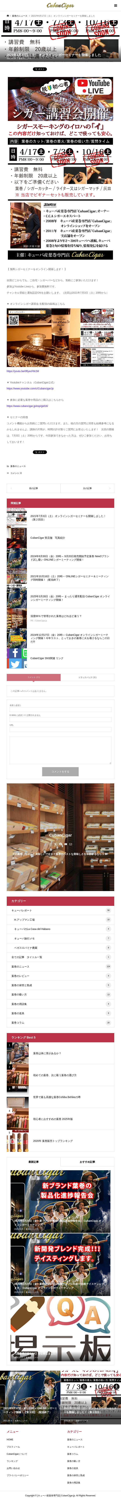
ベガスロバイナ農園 (62, 948)
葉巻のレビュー (61, 976)
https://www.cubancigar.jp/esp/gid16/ (27, 406)
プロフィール (13, 1447)
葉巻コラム (61, 1023)
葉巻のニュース (25, 58)
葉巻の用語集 (61, 1004)
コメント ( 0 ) (34, 677)
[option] (30, 1397)
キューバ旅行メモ (62, 938)
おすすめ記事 (87, 1161)
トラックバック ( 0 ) (87, 677)
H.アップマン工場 (62, 919)
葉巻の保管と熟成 (61, 985)
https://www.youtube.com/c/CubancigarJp (30, 388)
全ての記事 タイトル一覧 (61, 957)
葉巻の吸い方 (61, 994)
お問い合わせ (13, 1468)
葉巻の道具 (61, 1013)
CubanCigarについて (17, 1454)
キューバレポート (61, 910)
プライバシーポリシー (18, 1475)
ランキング (12, 1461)
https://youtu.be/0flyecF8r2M (23, 371)
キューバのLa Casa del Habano (62, 929)
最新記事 (33, 1161)
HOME (10, 1439)
